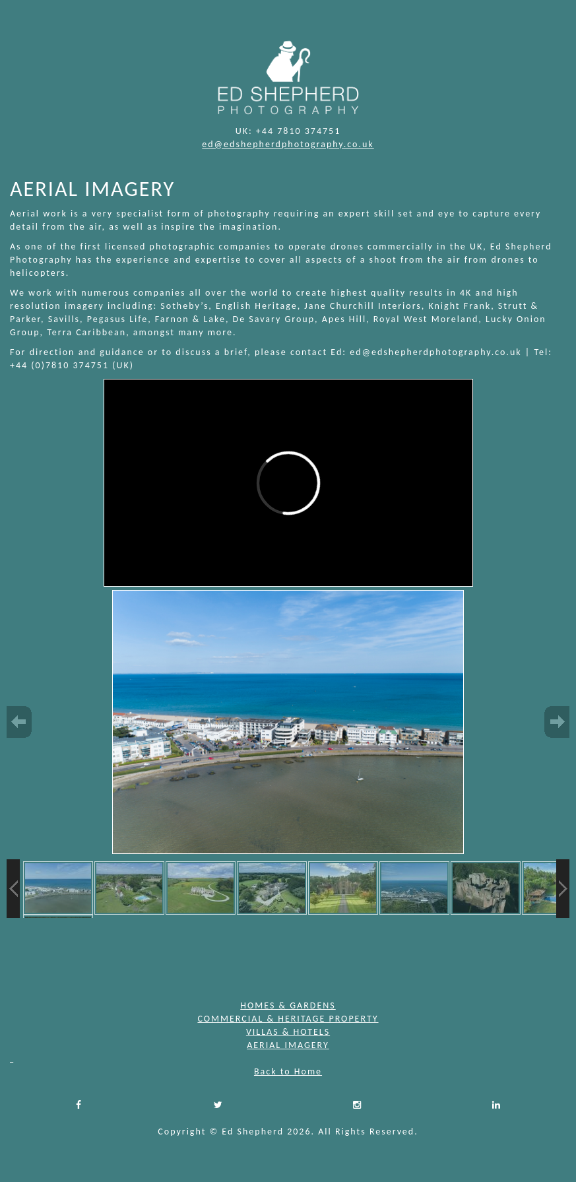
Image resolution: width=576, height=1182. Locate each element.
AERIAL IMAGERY (288, 1045)
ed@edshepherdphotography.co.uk (287, 144)
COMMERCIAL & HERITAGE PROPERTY (287, 1018)
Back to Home (288, 1071)
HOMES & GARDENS (287, 1005)
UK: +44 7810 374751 (288, 131)
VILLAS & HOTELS (288, 1031)
